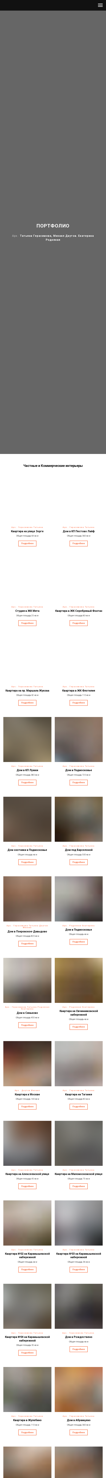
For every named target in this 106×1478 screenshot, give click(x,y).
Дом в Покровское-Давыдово (27, 931)
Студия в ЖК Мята (27, 610)
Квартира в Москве (27, 1094)
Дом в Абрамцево (79, 1420)
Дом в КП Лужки (27, 770)
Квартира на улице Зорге (27, 531)
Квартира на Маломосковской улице (79, 1174)
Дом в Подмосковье (78, 770)
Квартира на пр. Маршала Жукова (27, 690)
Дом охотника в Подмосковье (27, 849)
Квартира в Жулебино (27, 1420)
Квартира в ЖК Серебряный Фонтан (78, 610)
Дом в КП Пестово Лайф (79, 531)
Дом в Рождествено (78, 1337)
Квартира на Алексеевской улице (27, 1174)
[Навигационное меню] (100, 5)
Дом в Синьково (27, 1012)
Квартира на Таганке (78, 1094)
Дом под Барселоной (79, 849)
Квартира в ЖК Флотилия (78, 690)
